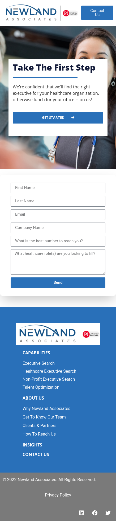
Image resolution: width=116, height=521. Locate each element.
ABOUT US (33, 398)
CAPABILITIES (36, 353)
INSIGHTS (32, 445)
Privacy (52, 495)
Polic (64, 495)
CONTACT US (36, 454)
